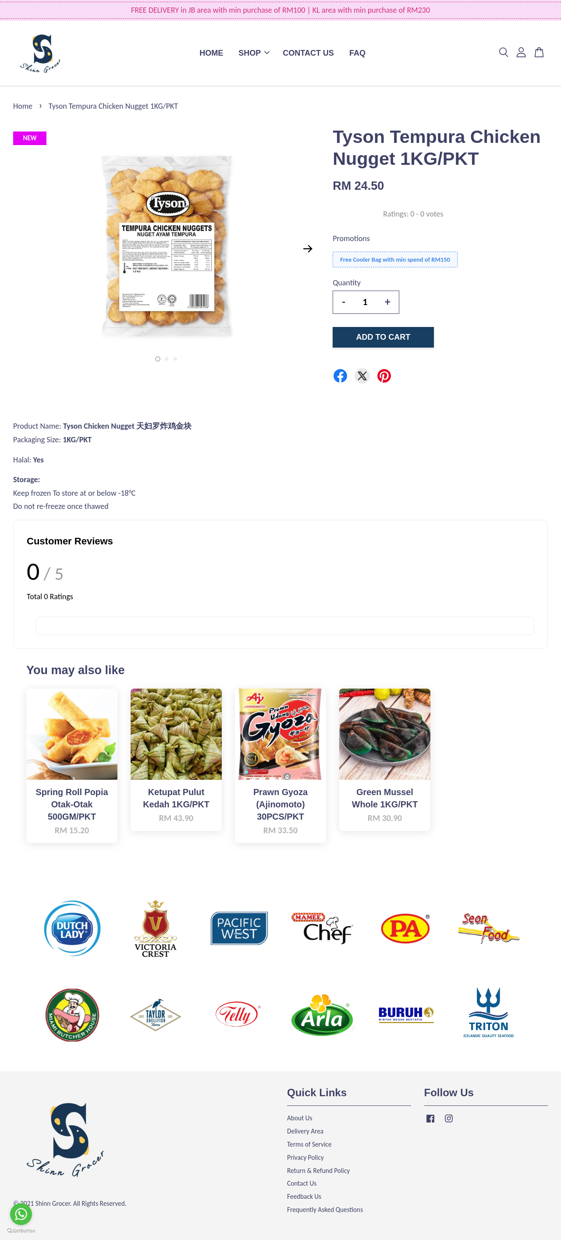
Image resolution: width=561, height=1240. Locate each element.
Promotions (351, 238)
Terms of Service (309, 1144)
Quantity (347, 283)
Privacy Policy (305, 1157)
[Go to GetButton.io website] (21, 1231)
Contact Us (301, 1183)
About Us (299, 1118)
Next (308, 249)
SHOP (254, 53)
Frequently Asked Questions (325, 1209)
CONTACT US (308, 53)
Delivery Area (305, 1131)
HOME (211, 53)
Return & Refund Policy (318, 1170)
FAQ (357, 53)
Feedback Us (304, 1196)
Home (22, 106)
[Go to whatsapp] (21, 1214)
